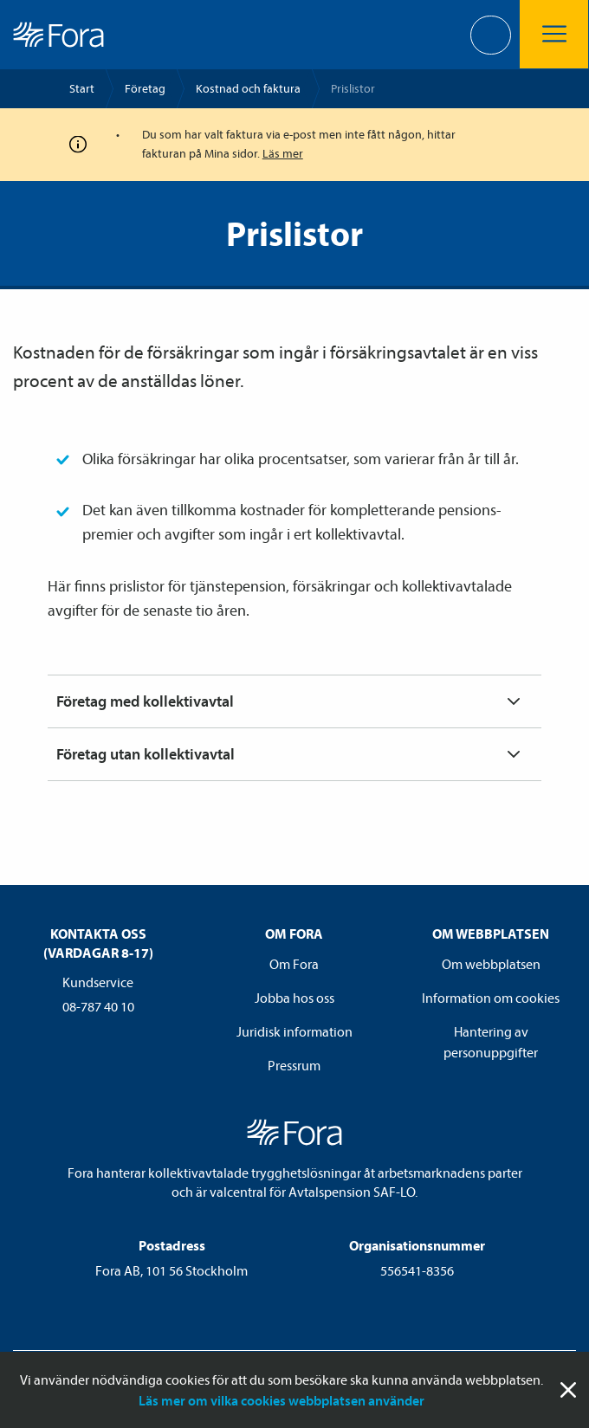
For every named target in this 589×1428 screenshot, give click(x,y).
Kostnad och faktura (248, 88)
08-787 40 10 (98, 1006)
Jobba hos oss (294, 997)
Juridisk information (294, 1031)
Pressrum (294, 1065)
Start (81, 88)
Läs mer (282, 153)
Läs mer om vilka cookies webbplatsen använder (281, 1400)
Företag (145, 88)
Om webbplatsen (491, 963)
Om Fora (294, 963)
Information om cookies (491, 997)
